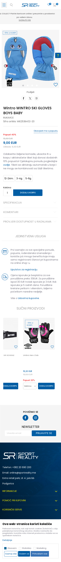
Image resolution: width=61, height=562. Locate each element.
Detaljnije (7, 540)
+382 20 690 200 (21, 467)
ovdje (6, 164)
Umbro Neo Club (31, 355)
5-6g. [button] (29, 178)
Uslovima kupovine (28, 298)
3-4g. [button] (19, 178)
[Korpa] (54, 5)
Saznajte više (31, 20)
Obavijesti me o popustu (46, 131)
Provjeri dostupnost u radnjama (30, 221)
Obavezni (12, 548)
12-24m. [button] (9, 178)
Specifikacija (30, 202)
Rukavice (8, 117)
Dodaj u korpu (28, 192)
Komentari (30, 212)
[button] (56, 85)
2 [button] (28, 86)
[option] (30, 59)
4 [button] (37, 86)
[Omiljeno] (48, 4)
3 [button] (33, 86)
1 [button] (23, 86)
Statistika (26, 548)
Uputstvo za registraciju (24, 269)
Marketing (41, 548)
